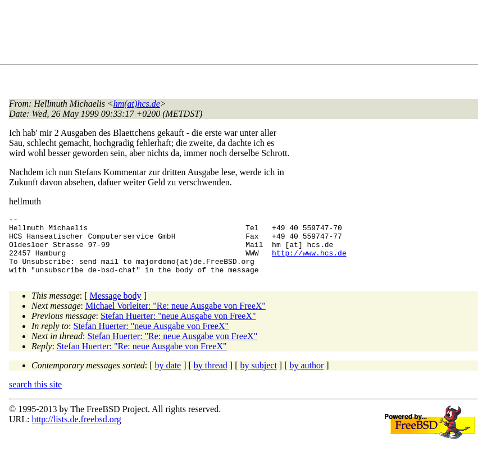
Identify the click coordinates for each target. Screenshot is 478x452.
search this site (35, 396)
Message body (116, 307)
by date (168, 377)
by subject (258, 377)
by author (306, 377)
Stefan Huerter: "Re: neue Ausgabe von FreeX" (172, 348)
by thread (210, 377)
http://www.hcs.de (309, 261)
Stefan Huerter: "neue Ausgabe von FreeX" (178, 327)
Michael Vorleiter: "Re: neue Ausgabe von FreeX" (175, 317)
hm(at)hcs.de (136, 103)
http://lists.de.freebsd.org (76, 431)
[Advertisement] (213, 34)
